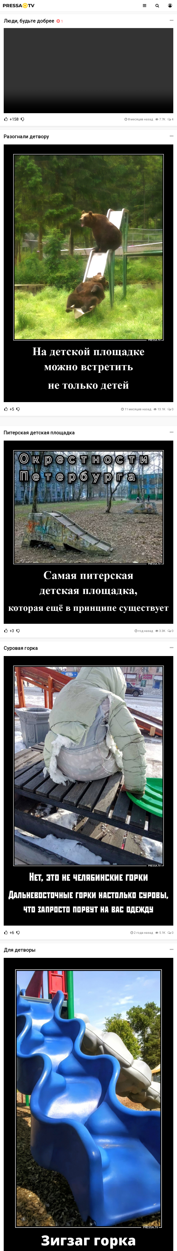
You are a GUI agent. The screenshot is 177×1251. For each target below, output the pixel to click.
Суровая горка (21, 648)
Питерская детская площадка (39, 433)
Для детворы (20, 950)
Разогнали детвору (26, 136)
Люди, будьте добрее (34, 21)
